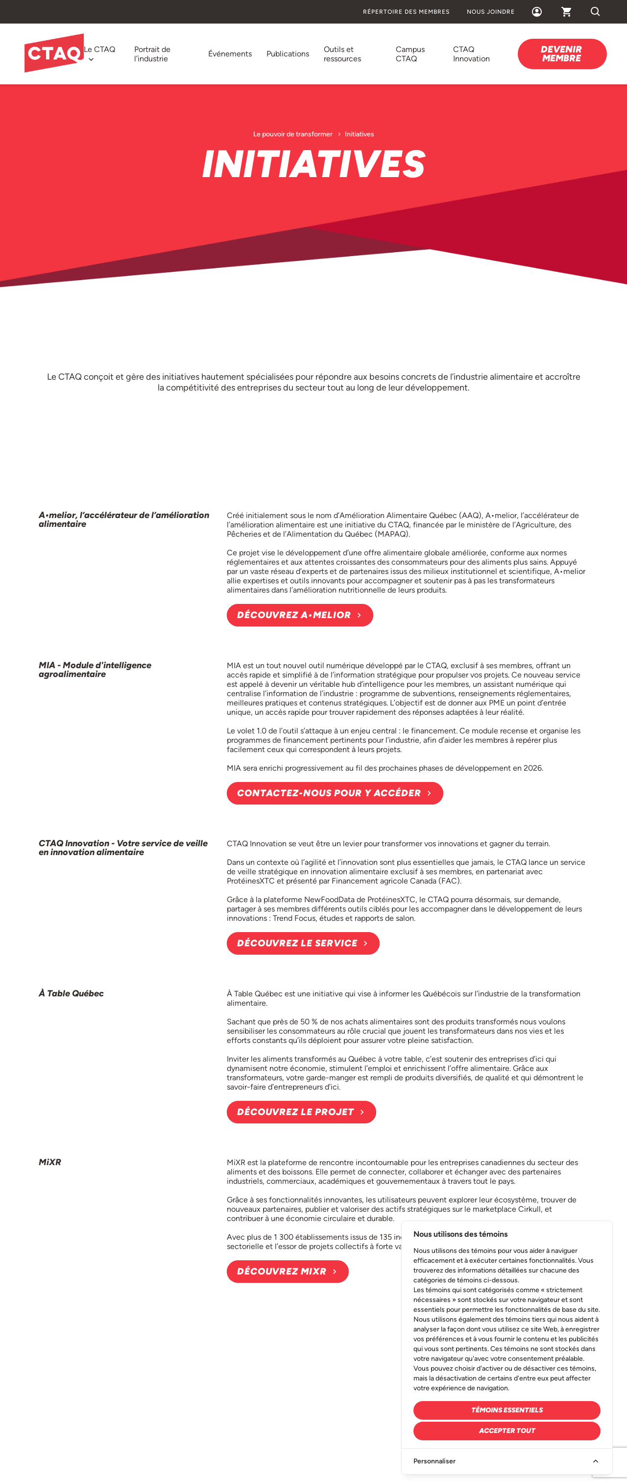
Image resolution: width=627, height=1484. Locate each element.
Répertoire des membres (406, 11)
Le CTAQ (99, 49)
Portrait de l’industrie (152, 54)
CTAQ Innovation (471, 54)
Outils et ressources (342, 54)
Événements (230, 53)
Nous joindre (491, 11)
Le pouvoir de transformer (293, 134)
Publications (287, 53)
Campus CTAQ (410, 54)
